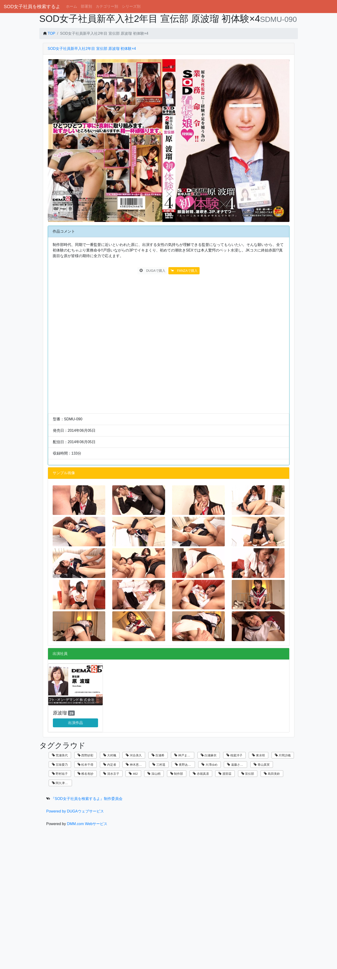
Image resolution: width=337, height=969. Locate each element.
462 (133, 773)
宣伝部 (247, 773)
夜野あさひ (184, 764)
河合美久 (134, 755)
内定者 (109, 764)
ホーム (71, 6)
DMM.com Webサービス (87, 824)
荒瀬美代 (60, 755)
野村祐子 (60, 773)
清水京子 (111, 773)
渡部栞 (224, 773)
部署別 (86, 6)
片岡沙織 (283, 755)
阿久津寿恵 (61, 783)
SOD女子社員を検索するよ (32, 6)
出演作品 (75, 723)
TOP (51, 33)
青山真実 (262, 764)
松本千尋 (86, 764)
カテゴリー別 (107, 6)
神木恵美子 (135, 764)
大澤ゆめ (209, 764)
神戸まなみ (183, 755)
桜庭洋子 (234, 755)
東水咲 (258, 755)
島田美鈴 (272, 773)
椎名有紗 (86, 773)
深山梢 (153, 773)
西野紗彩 (86, 755)
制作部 (176, 773)
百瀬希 (158, 755)
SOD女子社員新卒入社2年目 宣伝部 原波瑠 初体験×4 (92, 49)
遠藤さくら (236, 764)
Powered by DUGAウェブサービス (75, 811)
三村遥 (158, 764)
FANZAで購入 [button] (183, 270)
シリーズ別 (131, 6)
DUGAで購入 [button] (152, 270)
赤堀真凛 (201, 773)
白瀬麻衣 (209, 755)
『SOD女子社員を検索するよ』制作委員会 (87, 799)
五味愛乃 (60, 764)
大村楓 (109, 755)
